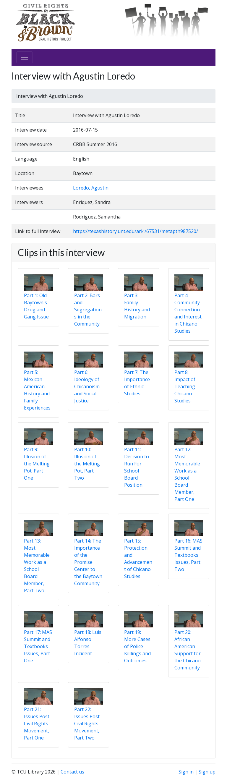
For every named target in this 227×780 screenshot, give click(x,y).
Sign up (207, 771)
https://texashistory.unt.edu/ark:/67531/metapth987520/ (135, 231)
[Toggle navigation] (24, 57)
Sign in (186, 771)
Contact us (72, 771)
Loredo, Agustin (90, 188)
